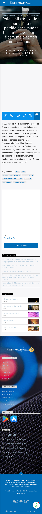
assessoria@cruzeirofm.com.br (16, 444)
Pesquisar (10, 511)
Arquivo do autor (21, 245)
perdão (28, 178)
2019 (23, 172)
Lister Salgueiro (7, 401)
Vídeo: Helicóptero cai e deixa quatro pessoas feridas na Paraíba (18, 266)
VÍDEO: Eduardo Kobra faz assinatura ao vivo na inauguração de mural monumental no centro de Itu (20, 261)
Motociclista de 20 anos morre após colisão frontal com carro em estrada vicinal (21, 284)
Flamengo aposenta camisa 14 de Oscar (16, 271)
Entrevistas (23, 15)
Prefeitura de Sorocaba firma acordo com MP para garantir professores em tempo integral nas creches (20, 277)
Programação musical (11, 313)
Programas (34, 15)
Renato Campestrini (8, 404)
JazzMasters (8, 320)
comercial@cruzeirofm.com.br (16, 439)
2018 (17, 172)
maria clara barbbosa (12, 178)
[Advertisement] (21, 89)
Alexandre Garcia (8, 391)
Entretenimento (9, 15)
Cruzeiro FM (27, 175)
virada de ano (20, 182)
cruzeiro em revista (11, 175)
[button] (36, 505)
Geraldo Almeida (7, 398)
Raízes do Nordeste (11, 327)
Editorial (5, 369)
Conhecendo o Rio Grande (13, 306)
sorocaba (7, 182)
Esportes (5, 366)
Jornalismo (5, 362)
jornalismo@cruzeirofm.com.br (16, 448)
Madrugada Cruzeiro (11, 299)
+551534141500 (11, 435)
